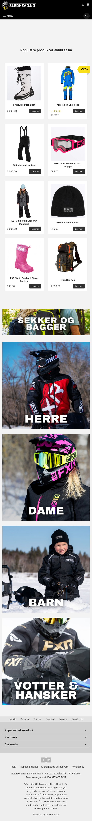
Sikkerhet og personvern (54, 766)
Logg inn (63, 719)
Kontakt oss (77, 719)
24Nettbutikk (52, 814)
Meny (7, 15)
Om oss (37, 719)
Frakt (13, 766)
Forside (12, 719)
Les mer (51, 805)
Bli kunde (25, 719)
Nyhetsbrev (78, 766)
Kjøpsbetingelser (28, 766)
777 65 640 (73, 773)
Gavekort (50, 719)
